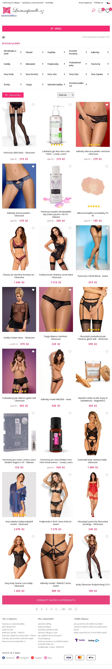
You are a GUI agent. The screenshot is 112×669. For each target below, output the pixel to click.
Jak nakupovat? (9, 626)
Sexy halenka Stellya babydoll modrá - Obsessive (19, 523)
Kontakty (49, 2)
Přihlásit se (98, 2)
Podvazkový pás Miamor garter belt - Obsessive (19, 399)
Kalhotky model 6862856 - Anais (56, 399)
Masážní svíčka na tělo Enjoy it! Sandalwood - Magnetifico (92, 399)
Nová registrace (85, 2)
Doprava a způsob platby (13, 623)
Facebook (10, 657)
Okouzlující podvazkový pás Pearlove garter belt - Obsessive (93, 337)
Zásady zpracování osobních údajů (17, 638)
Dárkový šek (7, 629)
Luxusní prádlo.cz (9, 15)
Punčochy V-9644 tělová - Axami (93, 276)
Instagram (24, 657)
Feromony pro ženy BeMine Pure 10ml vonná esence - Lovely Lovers (56, 461)
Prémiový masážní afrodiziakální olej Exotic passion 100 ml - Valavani (56, 214)
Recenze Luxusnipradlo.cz (13, 641)
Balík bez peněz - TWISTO (13, 632)
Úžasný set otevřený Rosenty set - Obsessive (19, 276)
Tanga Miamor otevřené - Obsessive (56, 337)
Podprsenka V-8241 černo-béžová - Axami (56, 523)
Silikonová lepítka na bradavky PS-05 (93, 214)
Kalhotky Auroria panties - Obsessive (19, 214)
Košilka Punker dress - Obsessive (19, 337)
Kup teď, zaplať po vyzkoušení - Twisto (19, 635)
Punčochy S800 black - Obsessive (19, 152)
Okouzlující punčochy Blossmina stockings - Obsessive (93, 523)
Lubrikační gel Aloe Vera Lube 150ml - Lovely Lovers (56, 152)
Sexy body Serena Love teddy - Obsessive (19, 584)
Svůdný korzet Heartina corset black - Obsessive (56, 276)
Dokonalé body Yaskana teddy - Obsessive (93, 461)
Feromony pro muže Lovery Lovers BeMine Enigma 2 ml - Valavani (19, 461)
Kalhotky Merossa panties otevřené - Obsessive (93, 152)
